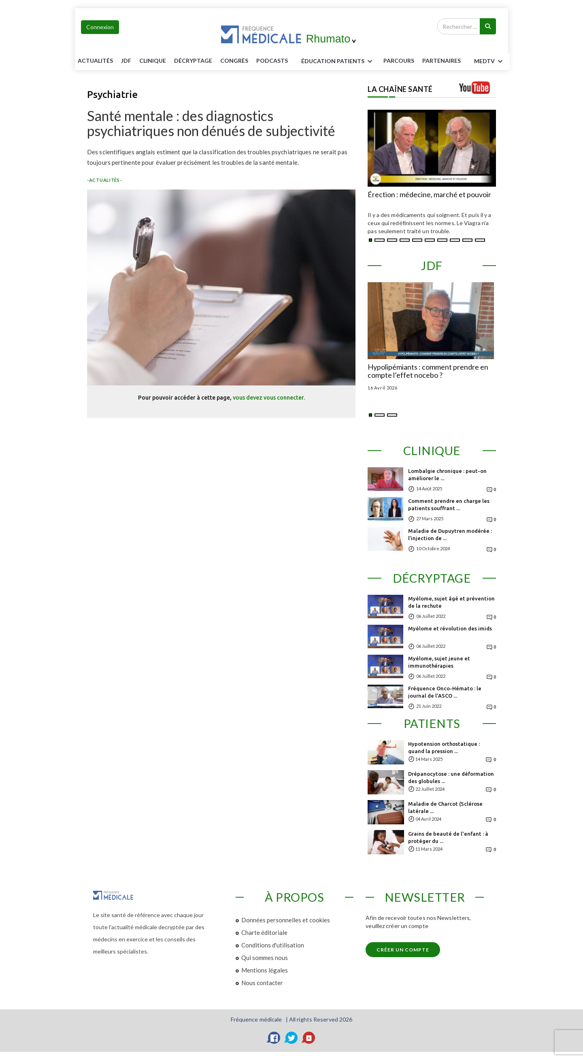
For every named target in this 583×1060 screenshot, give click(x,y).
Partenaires (441, 60)
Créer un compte (403, 950)
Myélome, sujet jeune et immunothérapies (439, 662)
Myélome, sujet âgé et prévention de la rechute (451, 602)
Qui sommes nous (264, 957)
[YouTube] (309, 1038)
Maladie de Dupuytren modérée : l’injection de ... (450, 534)
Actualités (95, 60)
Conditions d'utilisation (272, 945)
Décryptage (193, 60)
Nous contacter (262, 982)
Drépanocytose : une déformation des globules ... (451, 777)
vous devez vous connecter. (269, 397)
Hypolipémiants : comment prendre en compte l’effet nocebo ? (428, 371)
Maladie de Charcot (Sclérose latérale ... (445, 807)
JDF (126, 60)
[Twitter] (291, 1038)
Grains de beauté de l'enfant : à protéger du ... (448, 837)
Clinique (152, 60)
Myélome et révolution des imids (450, 628)
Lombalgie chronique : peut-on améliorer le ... (447, 474)
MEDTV (489, 61)
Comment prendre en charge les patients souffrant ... (448, 504)
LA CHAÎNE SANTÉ (400, 89)
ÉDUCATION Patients (338, 61)
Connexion (100, 26)
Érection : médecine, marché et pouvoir (429, 195)
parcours (398, 60)
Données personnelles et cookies (285, 920)
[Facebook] (274, 1038)
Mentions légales (264, 970)
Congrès (234, 60)
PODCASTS (272, 60)
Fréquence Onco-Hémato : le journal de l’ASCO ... (444, 691)
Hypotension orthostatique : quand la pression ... (444, 747)
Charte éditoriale (264, 932)
